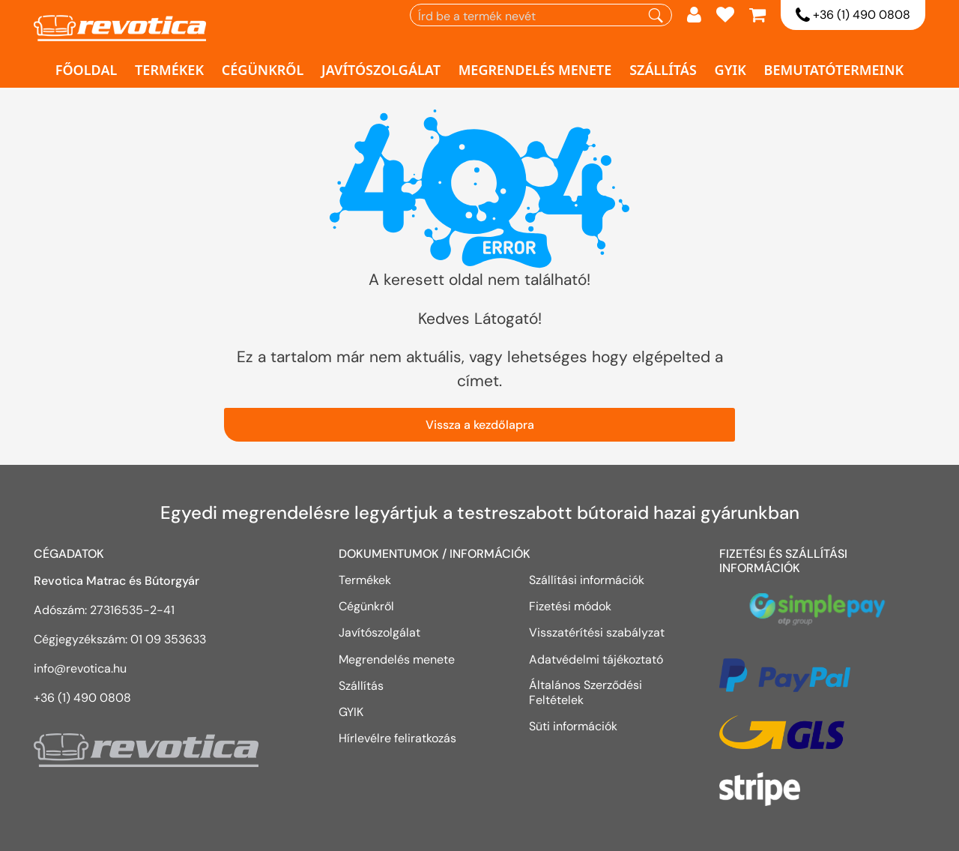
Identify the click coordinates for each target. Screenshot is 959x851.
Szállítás (663, 70)
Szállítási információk (586, 579)
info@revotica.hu (80, 668)
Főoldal (86, 70)
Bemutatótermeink (834, 70)
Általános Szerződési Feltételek (585, 692)
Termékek (169, 70)
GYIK (730, 70)
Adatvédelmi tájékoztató (597, 659)
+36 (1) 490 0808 (853, 16)
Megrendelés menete (535, 70)
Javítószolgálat (381, 70)
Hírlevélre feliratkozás (397, 737)
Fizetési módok (570, 605)
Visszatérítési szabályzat (597, 632)
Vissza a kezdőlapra (480, 425)
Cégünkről (263, 70)
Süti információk (573, 725)
